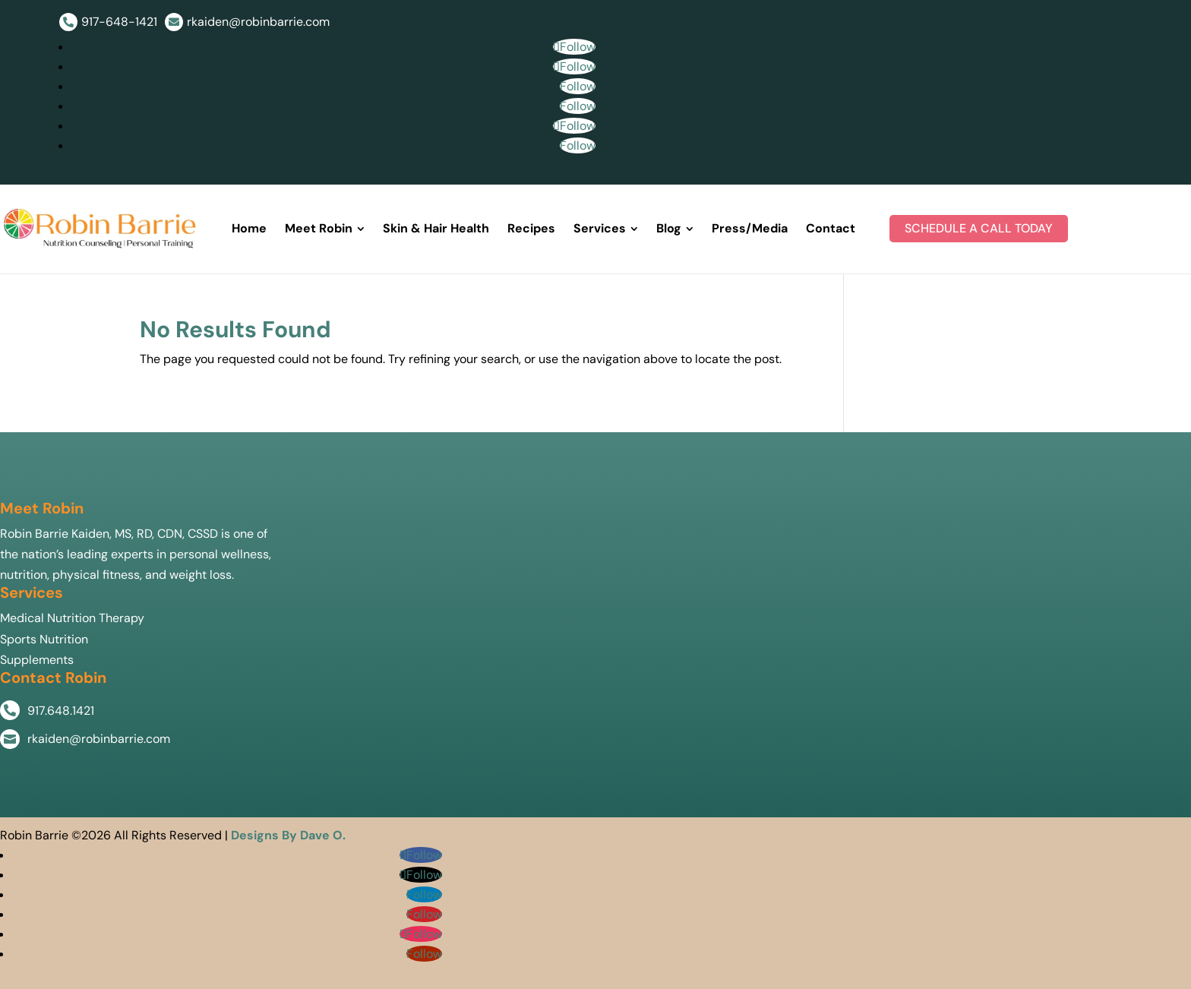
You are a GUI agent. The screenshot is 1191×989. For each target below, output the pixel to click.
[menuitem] (249, 228)
